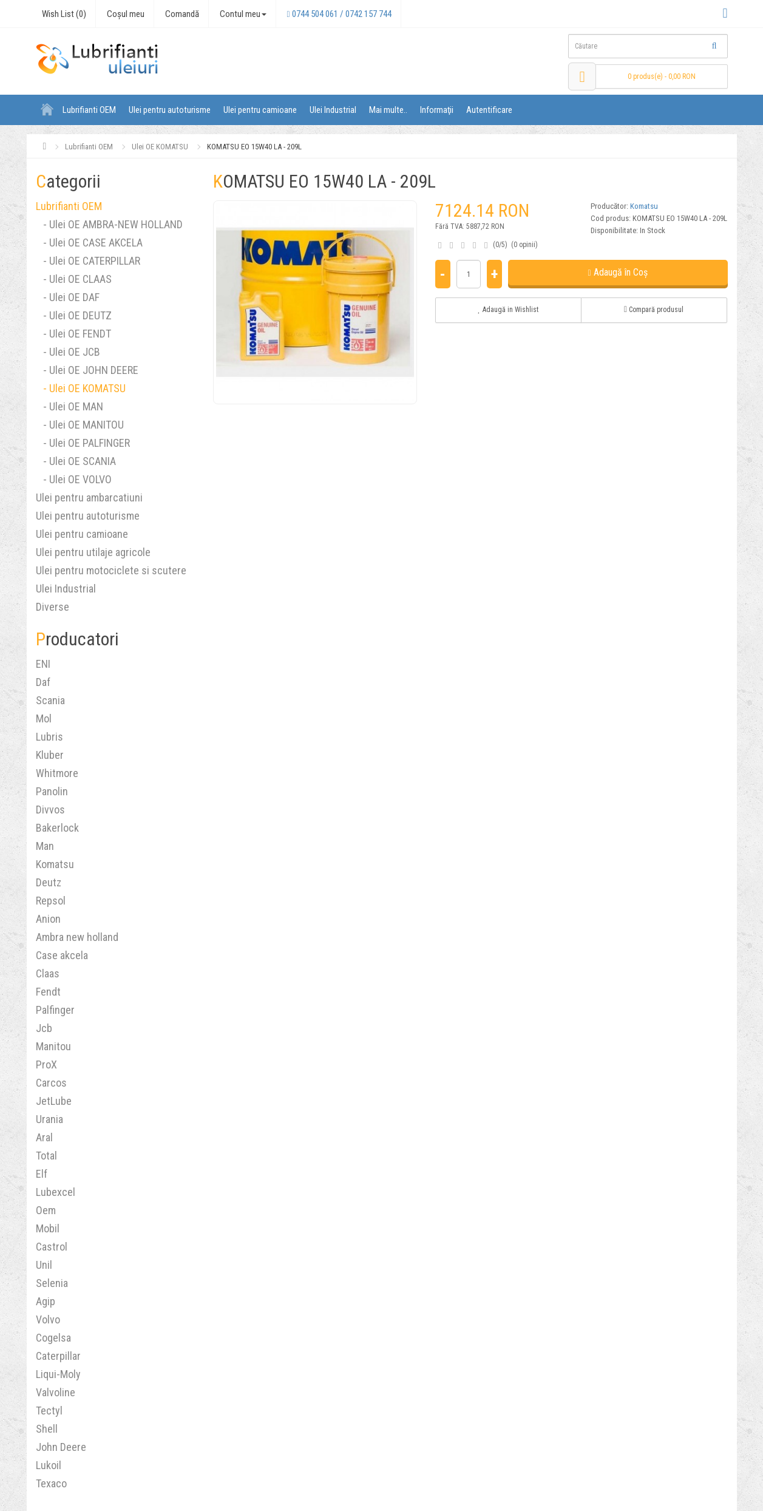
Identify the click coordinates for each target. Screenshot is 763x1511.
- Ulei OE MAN (69, 406)
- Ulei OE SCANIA (76, 461)
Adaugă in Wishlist (508, 309)
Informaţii (436, 109)
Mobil (47, 1228)
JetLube (54, 1101)
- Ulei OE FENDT (73, 333)
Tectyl (49, 1410)
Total (46, 1155)
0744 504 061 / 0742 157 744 (339, 13)
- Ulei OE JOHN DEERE (87, 370)
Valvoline (55, 1392)
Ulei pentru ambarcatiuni (89, 497)
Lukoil (48, 1465)
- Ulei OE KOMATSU (81, 388)
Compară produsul (653, 309)
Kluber (50, 755)
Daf (43, 682)
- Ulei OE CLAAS (74, 279)
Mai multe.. (388, 109)
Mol (44, 718)
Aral (44, 1137)
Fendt (48, 991)
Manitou (53, 1046)
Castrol (51, 1246)
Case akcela (62, 955)
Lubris (49, 736)
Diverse (52, 606)
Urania (49, 1119)
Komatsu (55, 864)
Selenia (52, 1283)
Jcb (44, 1028)
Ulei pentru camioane (260, 109)
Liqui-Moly (58, 1374)
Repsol (51, 900)
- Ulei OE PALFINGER (83, 442)
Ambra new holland (77, 937)
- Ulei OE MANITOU (80, 424)
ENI (43, 663)
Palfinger (55, 1009)
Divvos (50, 809)
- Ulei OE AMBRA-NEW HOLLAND (109, 224)
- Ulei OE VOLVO (74, 479)
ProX (46, 1064)
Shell (47, 1428)
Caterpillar (58, 1356)
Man (45, 846)
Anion (48, 918)
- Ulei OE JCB (68, 351)
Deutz (48, 882)
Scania (50, 700)
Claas (47, 973)
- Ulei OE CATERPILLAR (88, 260)
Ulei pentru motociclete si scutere (111, 570)
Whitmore (57, 773)
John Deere (61, 1447)
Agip (45, 1301)
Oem (46, 1210)
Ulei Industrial (333, 109)
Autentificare (489, 109)
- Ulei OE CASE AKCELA (89, 242)
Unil (44, 1264)
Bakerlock (57, 827)
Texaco (51, 1483)
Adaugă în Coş (618, 272)
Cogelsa (53, 1337)
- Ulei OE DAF (68, 297)
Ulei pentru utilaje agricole (93, 552)
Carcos (51, 1082)
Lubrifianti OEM (89, 109)
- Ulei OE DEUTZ (74, 315)
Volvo (48, 1319)
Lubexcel (55, 1192)
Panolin (52, 791)
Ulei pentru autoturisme (170, 109)
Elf (41, 1173)
